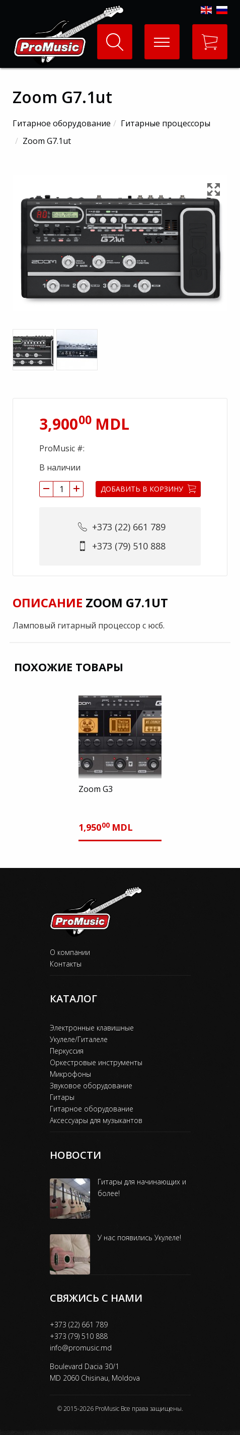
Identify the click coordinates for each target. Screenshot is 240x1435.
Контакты (66, 964)
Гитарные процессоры (165, 123)
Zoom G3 (95, 788)
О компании (70, 952)
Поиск (115, 42)
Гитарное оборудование (62, 123)
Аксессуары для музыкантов (96, 1120)
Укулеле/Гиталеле (79, 1039)
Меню (157, 34)
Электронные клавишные (92, 1027)
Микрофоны (70, 1074)
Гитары (62, 1097)
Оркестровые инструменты (96, 1062)
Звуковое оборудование (91, 1085)
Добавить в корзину (148, 488)
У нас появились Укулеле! (139, 1237)
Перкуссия (67, 1051)
